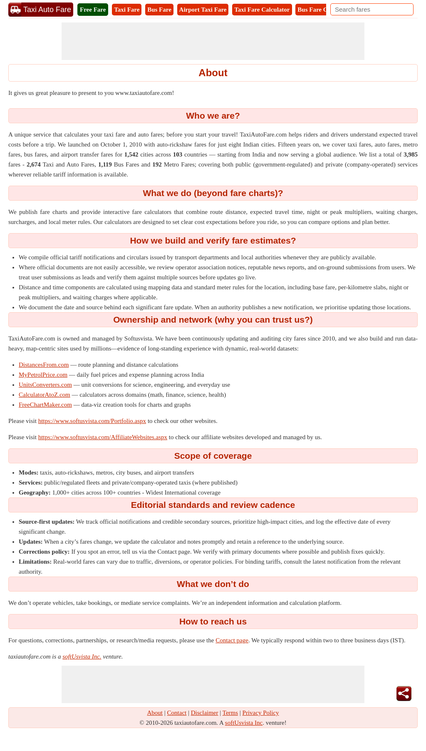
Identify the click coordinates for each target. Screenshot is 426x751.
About (155, 712)
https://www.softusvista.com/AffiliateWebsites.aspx (102, 437)
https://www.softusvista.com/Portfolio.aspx (92, 421)
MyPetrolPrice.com (43, 374)
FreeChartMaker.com (45, 404)
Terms (230, 712)
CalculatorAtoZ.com (44, 394)
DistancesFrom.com (44, 364)
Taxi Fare (126, 9)
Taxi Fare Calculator (262, 9)
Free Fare (93, 9)
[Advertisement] (213, 41)
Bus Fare (159, 9)
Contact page (231, 640)
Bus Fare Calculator (324, 9)
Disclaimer (204, 712)
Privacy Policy (261, 712)
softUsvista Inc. (81, 656)
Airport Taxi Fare (203, 9)
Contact (177, 712)
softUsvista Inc (244, 722)
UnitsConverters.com (45, 384)
